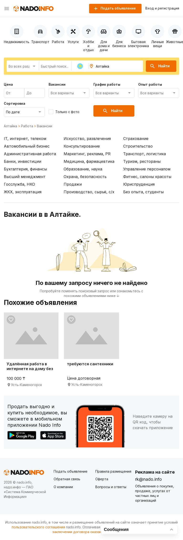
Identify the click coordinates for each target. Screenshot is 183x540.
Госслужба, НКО (19, 184)
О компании (63, 487)
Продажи (73, 184)
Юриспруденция (139, 184)
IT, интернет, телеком (25, 138)
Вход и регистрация (162, 8)
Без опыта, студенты (143, 191)
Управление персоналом (146, 169)
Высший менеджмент (25, 176)
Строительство (138, 146)
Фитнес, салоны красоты (147, 176)
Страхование (135, 138)
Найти (160, 66)
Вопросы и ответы (110, 487)
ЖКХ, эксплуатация (22, 191)
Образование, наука (83, 169)
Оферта (101, 479)
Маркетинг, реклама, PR (87, 153)
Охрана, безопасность (85, 176)
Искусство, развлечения (87, 138)
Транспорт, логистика (144, 153)
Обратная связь (67, 479)
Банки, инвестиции (22, 161)
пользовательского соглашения (38, 527)
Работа (27, 126)
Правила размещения (113, 471)
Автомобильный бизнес (27, 146)
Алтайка (10, 126)
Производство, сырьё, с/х (89, 191)
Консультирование (82, 146)
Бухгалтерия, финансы (25, 169)
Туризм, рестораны (142, 161)
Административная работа (30, 153)
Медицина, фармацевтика (89, 161)
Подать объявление (70, 471)
